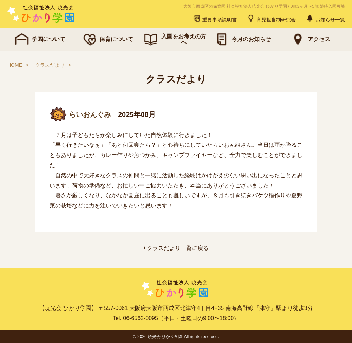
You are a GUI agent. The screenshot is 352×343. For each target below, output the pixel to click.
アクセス (309, 39)
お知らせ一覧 (325, 18)
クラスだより (50, 65)
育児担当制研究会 (271, 18)
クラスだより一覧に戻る (176, 248)
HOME (14, 65)
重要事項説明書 (215, 18)
